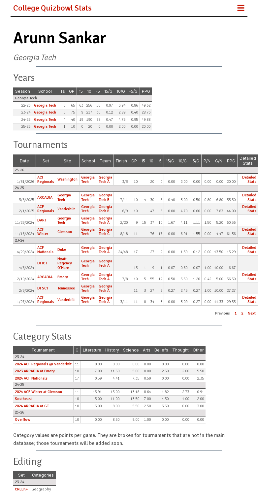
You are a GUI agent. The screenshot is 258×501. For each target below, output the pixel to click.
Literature (92, 350)
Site (67, 160)
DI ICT (42, 263)
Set (46, 160)
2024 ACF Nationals (31, 378)
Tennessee (66, 288)
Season (22, 91)
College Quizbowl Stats (52, 8)
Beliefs (161, 350)
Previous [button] (222, 313)
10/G (120, 91)
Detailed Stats (248, 161)
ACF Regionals (45, 179)
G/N (218, 160)
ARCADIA (44, 197)
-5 (98, 91)
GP (72, 91)
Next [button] (252, 313)
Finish (121, 160)
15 (81, 91)
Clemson (64, 231)
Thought (180, 350)
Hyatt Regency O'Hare (64, 263)
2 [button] (242, 313)
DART (42, 220)
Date (24, 160)
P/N (207, 160)
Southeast (23, 398)
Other (198, 350)
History (112, 350)
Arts (146, 350)
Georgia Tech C (105, 231)
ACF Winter (42, 231)
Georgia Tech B (105, 197)
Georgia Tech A (105, 179)
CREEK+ (21, 489)
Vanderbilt (66, 209)
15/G (108, 91)
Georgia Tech (45, 105)
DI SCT (42, 288)
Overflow (22, 419)
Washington (67, 179)
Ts (62, 91)
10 (89, 91)
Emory (62, 277)
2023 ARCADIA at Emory (35, 371)
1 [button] (236, 313)
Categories (43, 475)
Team (105, 160)
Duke (61, 249)
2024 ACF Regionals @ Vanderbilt (43, 364)
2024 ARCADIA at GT (32, 406)
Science (131, 350)
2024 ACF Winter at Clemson (38, 391)
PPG (146, 91)
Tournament (43, 350)
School (45, 91)
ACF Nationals (45, 249)
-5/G (133, 91)
